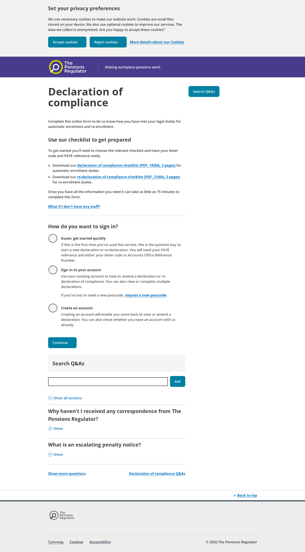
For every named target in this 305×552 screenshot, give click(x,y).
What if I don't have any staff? (74, 206)
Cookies (76, 542)
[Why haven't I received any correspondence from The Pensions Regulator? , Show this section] (116, 422)
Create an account (77, 308)
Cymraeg (55, 542)
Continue (60, 342)
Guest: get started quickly (83, 238)
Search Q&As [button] (204, 91)
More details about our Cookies (157, 42)
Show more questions (67, 473)
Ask (178, 381)
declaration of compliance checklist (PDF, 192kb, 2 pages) (126, 165)
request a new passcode (145, 295)
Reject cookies (106, 42)
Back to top (247, 495)
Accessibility (100, 542)
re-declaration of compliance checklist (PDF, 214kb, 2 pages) (128, 176)
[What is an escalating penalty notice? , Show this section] (116, 451)
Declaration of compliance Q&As (157, 473)
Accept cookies (65, 42)
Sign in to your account (81, 270)
